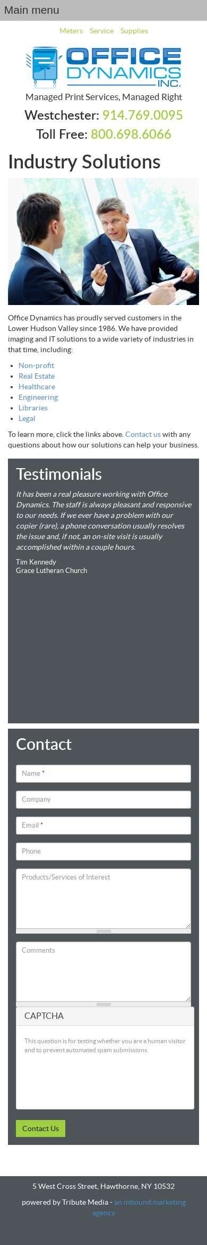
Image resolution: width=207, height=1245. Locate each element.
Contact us (143, 434)
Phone (31, 851)
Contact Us (40, 1128)
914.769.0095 (142, 116)
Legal (27, 418)
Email (32, 825)
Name (33, 773)
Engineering (38, 397)
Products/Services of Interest (66, 877)
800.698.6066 (131, 135)
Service (102, 30)
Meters (71, 30)
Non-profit (36, 365)
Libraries (33, 408)
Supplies (134, 30)
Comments (38, 950)
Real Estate (37, 376)
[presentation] (105, 1080)
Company (36, 799)
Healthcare (37, 386)
